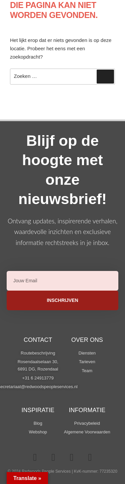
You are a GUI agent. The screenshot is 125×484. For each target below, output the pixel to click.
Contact (38, 340)
